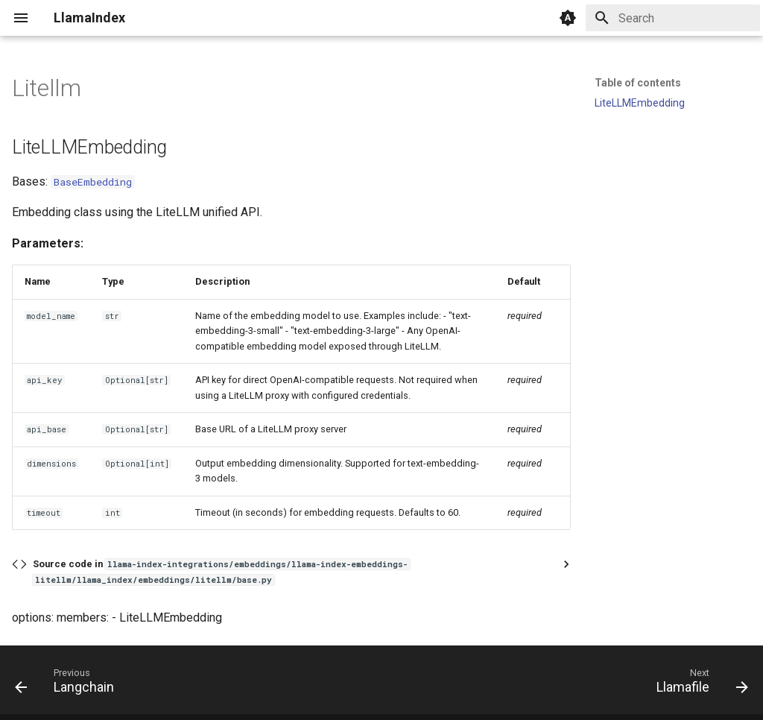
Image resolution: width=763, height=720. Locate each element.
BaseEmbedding (93, 182)
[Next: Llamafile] (698, 684)
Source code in (221, 571)
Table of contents (638, 83)
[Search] (673, 17)
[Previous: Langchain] (68, 684)
